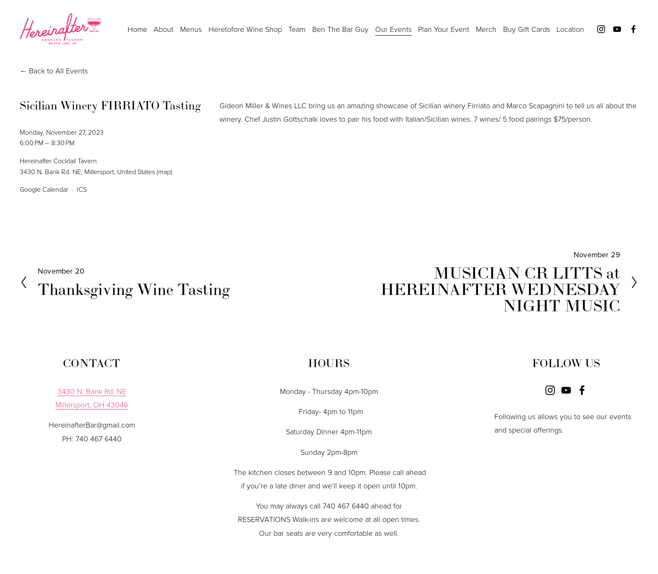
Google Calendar (44, 189)
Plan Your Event (443, 29)
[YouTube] (617, 29)
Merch (486, 29)
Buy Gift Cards (526, 29)
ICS (82, 189)
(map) (164, 171)
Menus (191, 29)
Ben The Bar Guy (340, 29)
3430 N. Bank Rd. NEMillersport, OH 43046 (91, 398)
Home (137, 29)
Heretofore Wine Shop (245, 29)
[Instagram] (601, 29)
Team (297, 29)
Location (570, 29)
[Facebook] (633, 29)
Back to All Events (58, 70)
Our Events (393, 29)
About (163, 29)
